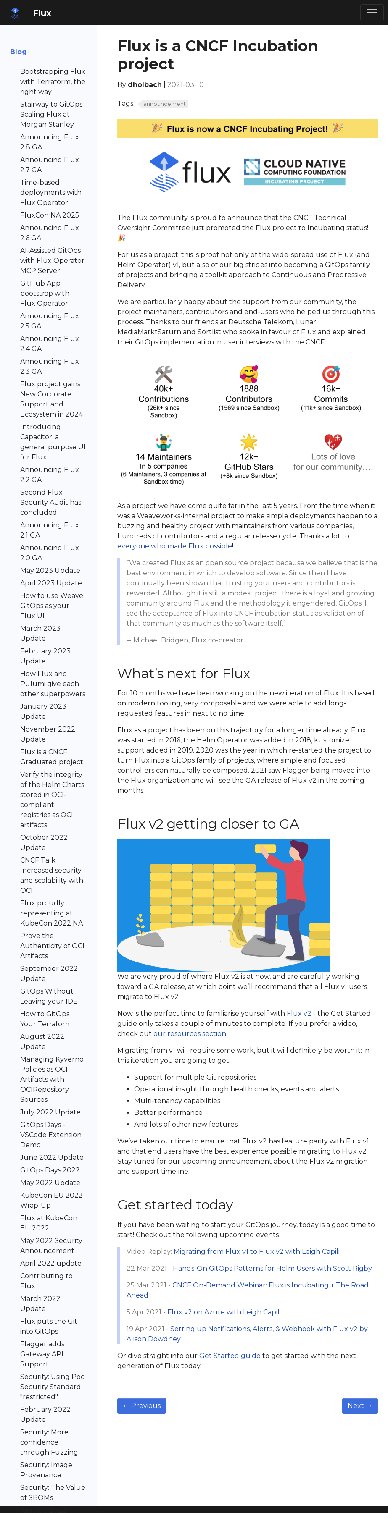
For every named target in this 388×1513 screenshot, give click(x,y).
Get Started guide (230, 1356)
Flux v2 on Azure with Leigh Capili (224, 1312)
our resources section (189, 1034)
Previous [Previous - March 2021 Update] (142, 1406)
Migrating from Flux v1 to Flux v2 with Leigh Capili (257, 1252)
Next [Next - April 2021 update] (360, 1406)
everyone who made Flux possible (174, 546)
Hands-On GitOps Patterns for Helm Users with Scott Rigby (272, 1268)
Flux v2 (299, 1013)
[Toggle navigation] (372, 12)
